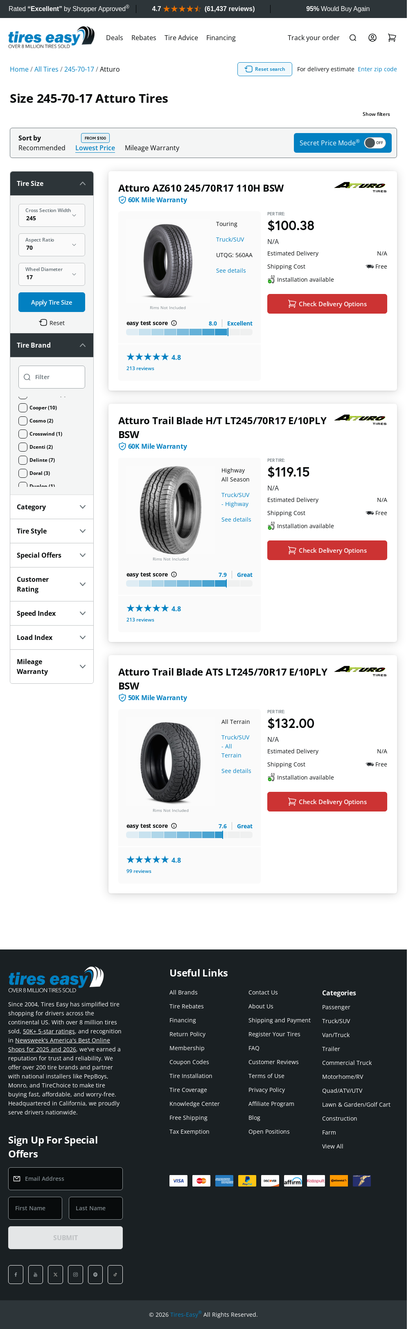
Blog (254, 1117)
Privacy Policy (266, 1090)
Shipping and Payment (279, 1020)
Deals (114, 37)
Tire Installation (190, 1076)
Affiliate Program (271, 1104)
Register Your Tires (274, 1034)
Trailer (331, 1049)
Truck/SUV (230, 239)
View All (332, 1146)
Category (52, 506)
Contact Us (263, 992)
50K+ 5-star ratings (49, 1031)
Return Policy (187, 1034)
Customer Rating (52, 584)
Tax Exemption (189, 1131)
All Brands (183, 992)
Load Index (52, 637)
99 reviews (138, 872)
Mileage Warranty (152, 147)
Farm (329, 1132)
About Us (260, 1006)
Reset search (264, 69)
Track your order (314, 37)
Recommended (41, 147)
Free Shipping (188, 1117)
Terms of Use (266, 1076)
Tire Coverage (188, 1090)
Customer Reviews (273, 1062)
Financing (221, 37)
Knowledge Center (194, 1104)
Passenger (336, 1007)
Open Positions (269, 1131)
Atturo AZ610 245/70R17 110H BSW (201, 187)
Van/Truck (336, 1035)
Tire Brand (52, 345)
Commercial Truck (347, 1063)
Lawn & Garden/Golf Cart (356, 1104)
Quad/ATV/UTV (342, 1090)
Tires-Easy (186, 1314)
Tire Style (52, 531)
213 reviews (140, 368)
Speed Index (52, 613)
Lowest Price (95, 147)
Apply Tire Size (51, 302)
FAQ (254, 1048)
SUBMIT (65, 1237)
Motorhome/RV (342, 1076)
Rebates (143, 37)
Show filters (376, 114)
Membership (187, 1048)
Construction (339, 1118)
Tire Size (52, 183)
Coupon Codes (189, 1062)
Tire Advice (181, 37)
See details (231, 270)
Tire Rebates (186, 1006)
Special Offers (52, 555)
